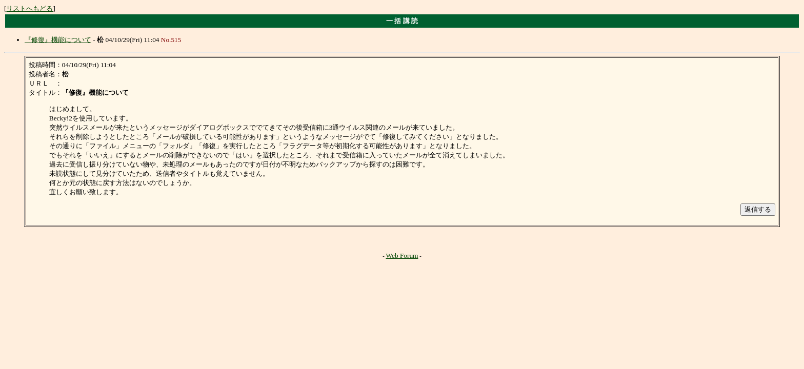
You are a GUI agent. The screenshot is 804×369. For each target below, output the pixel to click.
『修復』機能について (58, 40)
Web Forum (402, 255)
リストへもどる (29, 8)
